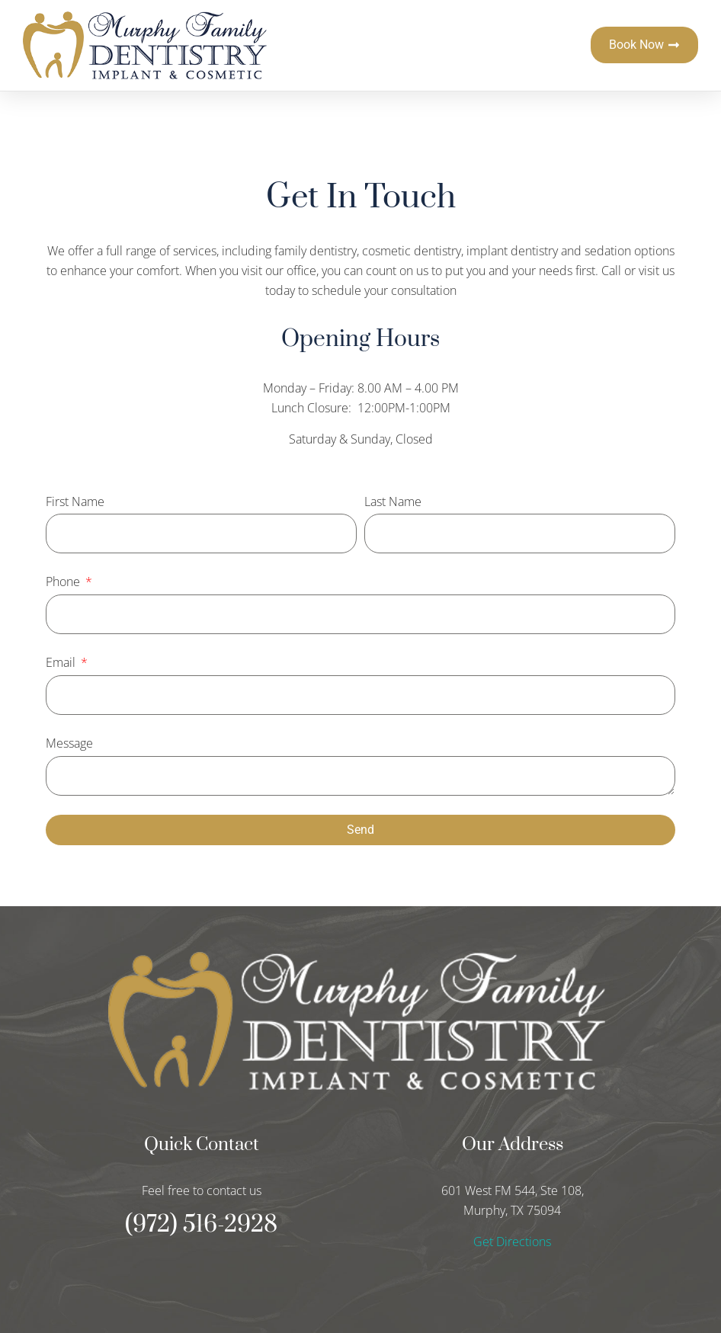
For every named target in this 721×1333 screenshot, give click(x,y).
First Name (75, 501)
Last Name (392, 501)
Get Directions (512, 1241)
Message (69, 743)
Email (62, 662)
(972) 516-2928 (201, 1224)
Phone (64, 581)
